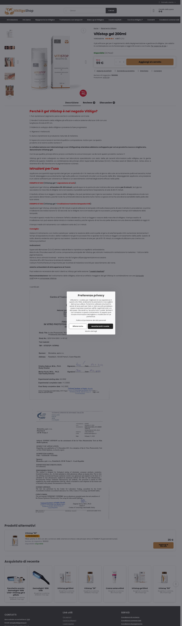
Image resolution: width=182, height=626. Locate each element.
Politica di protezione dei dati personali (91, 320)
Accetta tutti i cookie (100, 326)
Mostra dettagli (91, 331)
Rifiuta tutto (78, 326)
